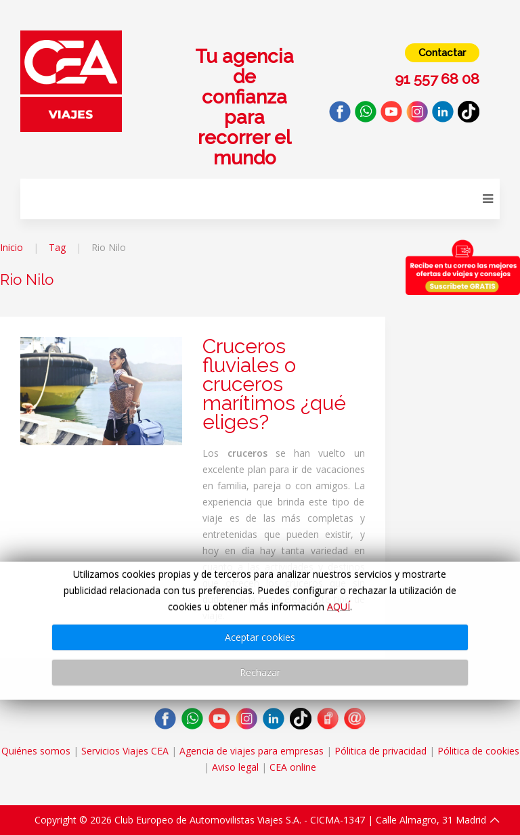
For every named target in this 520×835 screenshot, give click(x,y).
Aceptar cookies (260, 637)
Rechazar (260, 672)
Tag (57, 247)
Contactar (442, 53)
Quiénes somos (35, 750)
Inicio (11, 247)
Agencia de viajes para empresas (251, 750)
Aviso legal (235, 767)
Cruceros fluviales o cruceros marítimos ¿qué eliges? (274, 384)
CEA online (292, 767)
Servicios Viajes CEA (125, 750)
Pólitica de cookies (478, 750)
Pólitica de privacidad (380, 750)
